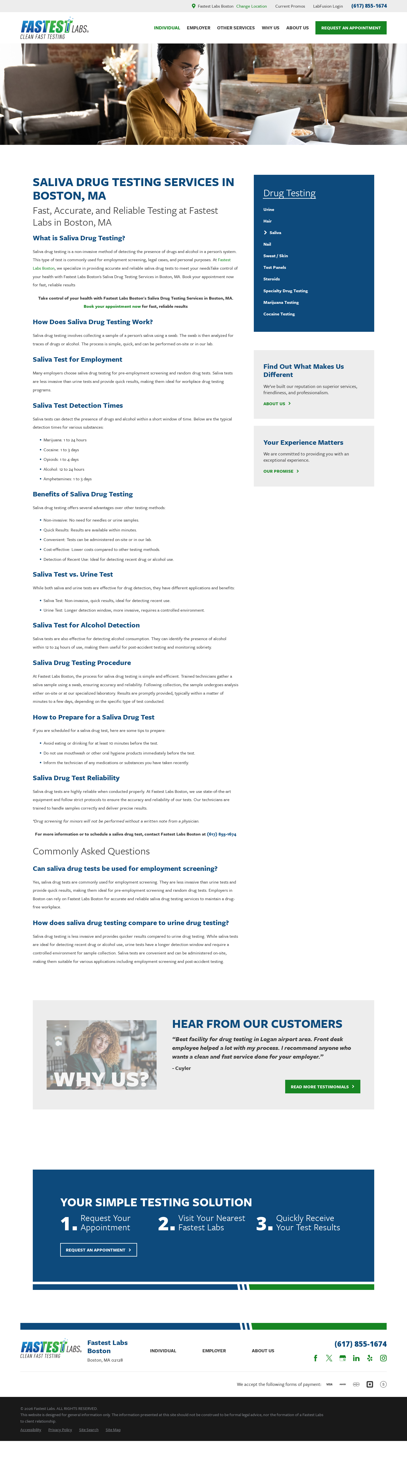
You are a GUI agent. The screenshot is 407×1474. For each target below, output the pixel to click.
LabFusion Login (328, 6)
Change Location (251, 6)
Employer (214, 1350)
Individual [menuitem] (167, 27)
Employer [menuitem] (198, 27)
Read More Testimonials (316, 1086)
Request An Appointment (351, 28)
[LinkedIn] (356, 1358)
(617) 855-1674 (369, 6)
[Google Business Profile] (342, 1358)
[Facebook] (315, 1358)
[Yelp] (370, 1358)
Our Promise (281, 471)
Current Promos (290, 6)
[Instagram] (383, 1358)
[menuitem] (313, 209)
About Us (277, 403)
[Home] (54, 28)
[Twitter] (329, 1358)
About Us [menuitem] (297, 27)
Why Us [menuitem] (271, 27)
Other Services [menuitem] (236, 27)
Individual (163, 1350)
